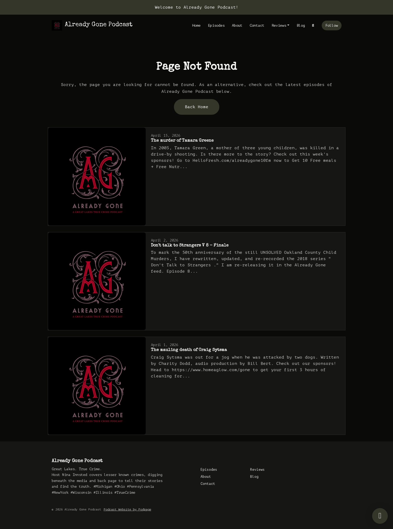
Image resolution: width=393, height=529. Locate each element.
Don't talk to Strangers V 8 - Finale (189, 246)
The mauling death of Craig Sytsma (189, 350)
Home (196, 25)
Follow (331, 25)
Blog (301, 25)
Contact (257, 25)
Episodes (216, 25)
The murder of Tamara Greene (182, 141)
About (237, 25)
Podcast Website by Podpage (127, 509)
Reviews (279, 25)
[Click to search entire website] (313, 25)
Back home (196, 107)
